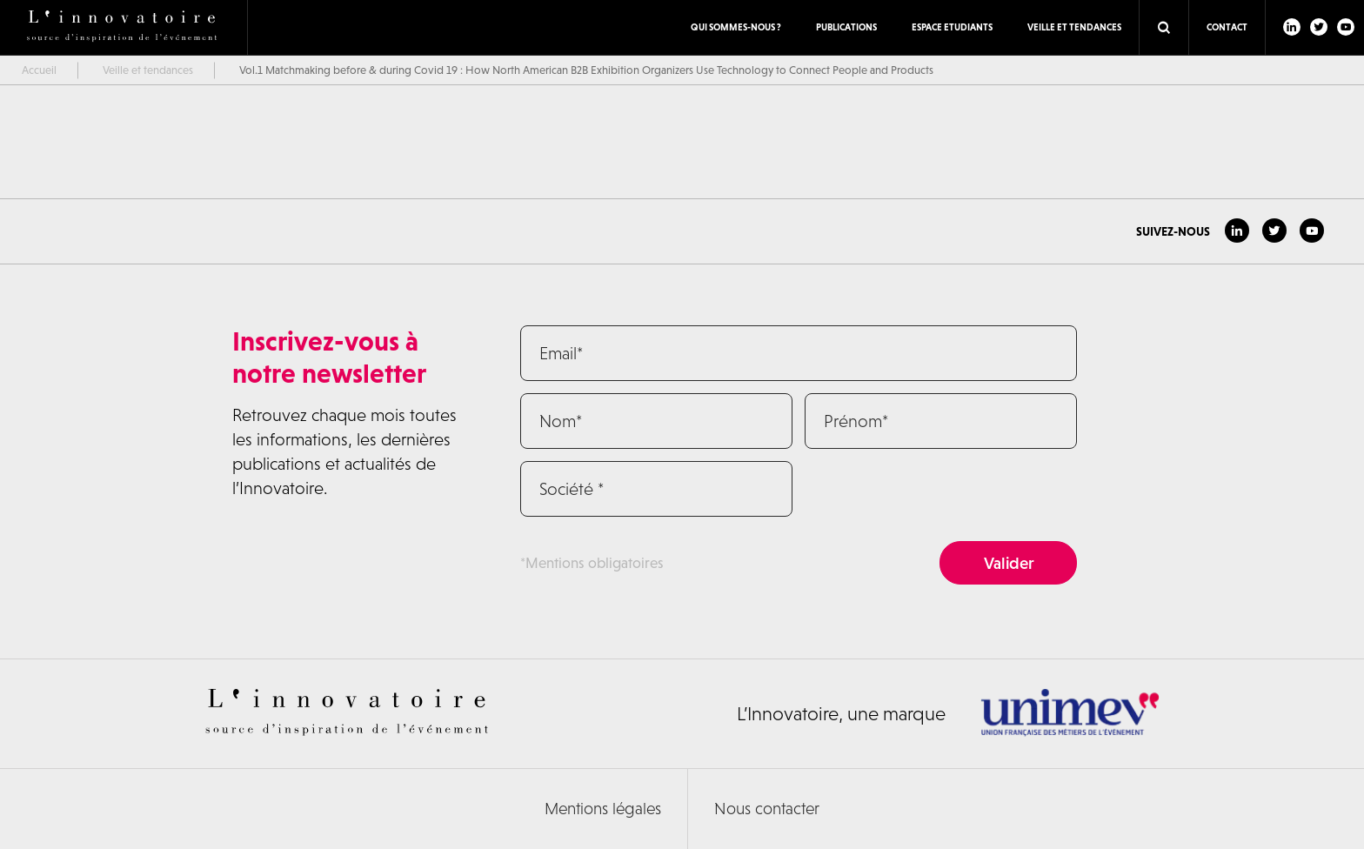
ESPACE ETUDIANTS (952, 27)
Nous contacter (766, 808)
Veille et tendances (1074, 27)
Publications (846, 27)
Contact (1227, 27)
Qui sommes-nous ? (736, 27)
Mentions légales (603, 808)
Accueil (39, 70)
